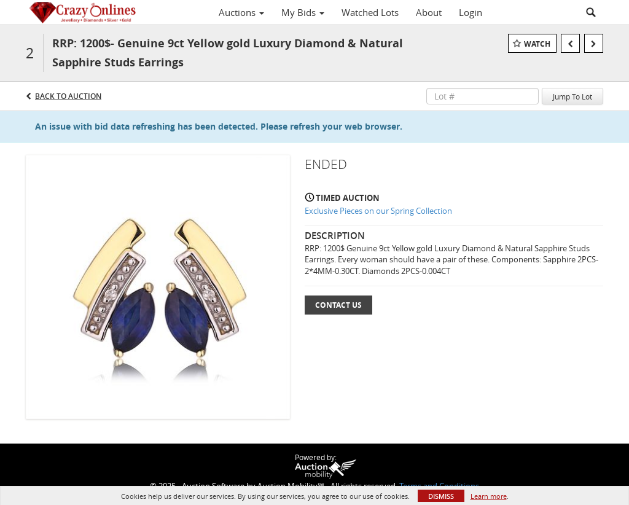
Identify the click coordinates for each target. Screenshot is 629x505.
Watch (537, 44)
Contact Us (338, 305)
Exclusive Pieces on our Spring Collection (378, 210)
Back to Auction (68, 96)
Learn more (489, 496)
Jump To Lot (572, 96)
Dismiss (441, 496)
